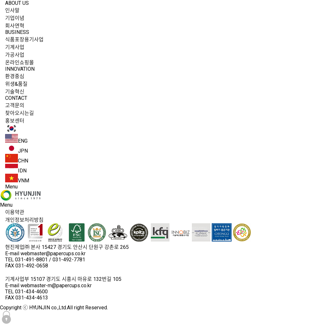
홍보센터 (14, 121)
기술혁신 (14, 92)
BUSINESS (17, 32)
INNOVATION (20, 69)
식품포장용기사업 (24, 39)
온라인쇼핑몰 (19, 62)
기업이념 (14, 18)
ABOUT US (17, 3)
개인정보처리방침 (24, 220)
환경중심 (14, 76)
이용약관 (14, 212)
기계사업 (14, 47)
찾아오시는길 (19, 113)
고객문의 (14, 105)
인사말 (12, 10)
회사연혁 (14, 26)
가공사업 (14, 55)
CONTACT (16, 98)
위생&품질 (16, 84)
